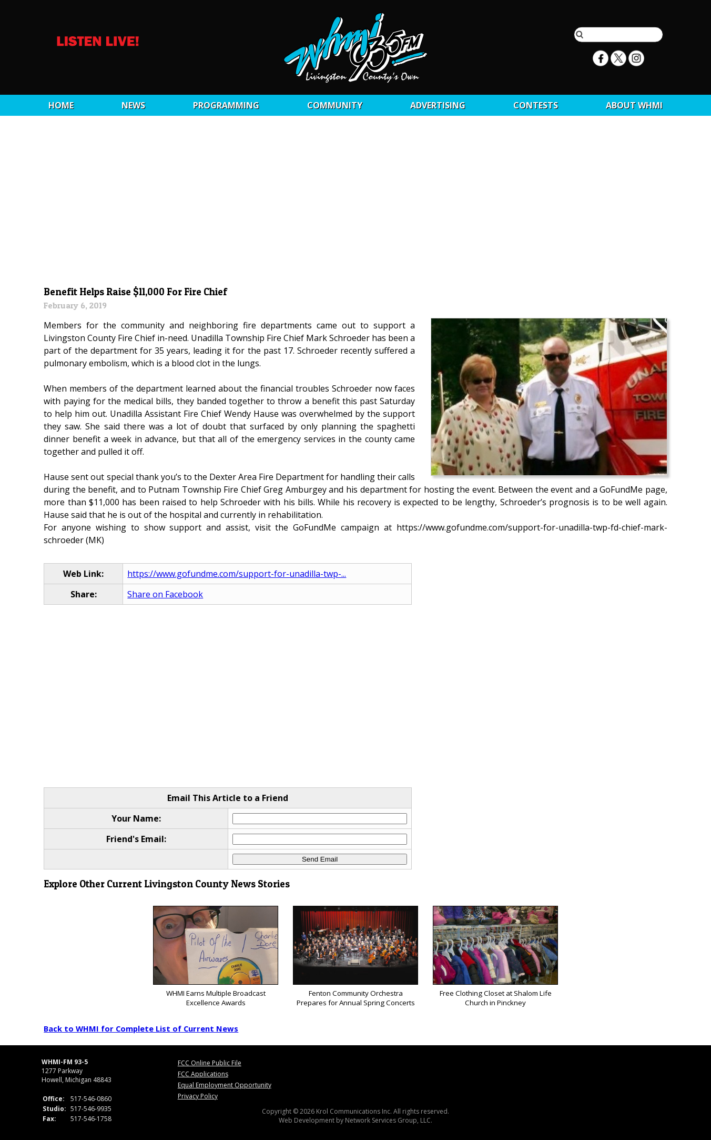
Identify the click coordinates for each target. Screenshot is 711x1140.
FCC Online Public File (209, 1062)
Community (334, 105)
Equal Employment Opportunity (224, 1085)
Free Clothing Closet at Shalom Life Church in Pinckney (495, 956)
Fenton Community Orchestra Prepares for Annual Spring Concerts (355, 956)
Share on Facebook (165, 594)
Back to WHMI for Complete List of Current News (141, 1028)
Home (61, 105)
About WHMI (634, 105)
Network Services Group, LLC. (388, 1120)
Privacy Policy (198, 1096)
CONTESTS (535, 105)
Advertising (437, 105)
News (133, 105)
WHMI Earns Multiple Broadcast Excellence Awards (215, 956)
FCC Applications (203, 1073)
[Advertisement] (355, 203)
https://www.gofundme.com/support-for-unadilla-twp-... (236, 573)
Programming (226, 105)
